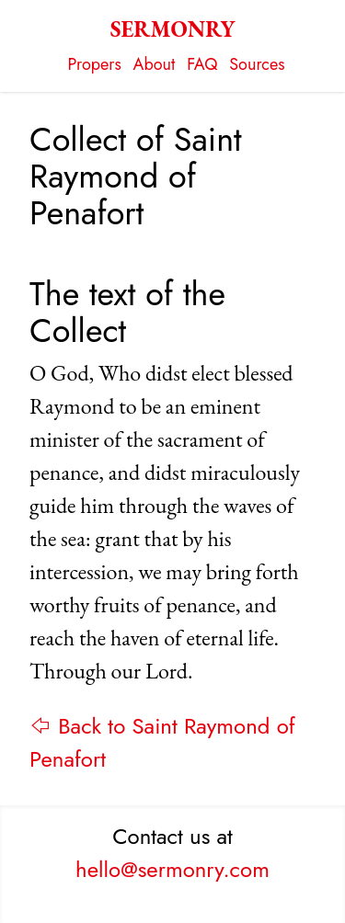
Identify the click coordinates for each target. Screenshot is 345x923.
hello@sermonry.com (172, 869)
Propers (94, 64)
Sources (256, 64)
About (154, 64)
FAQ (202, 64)
